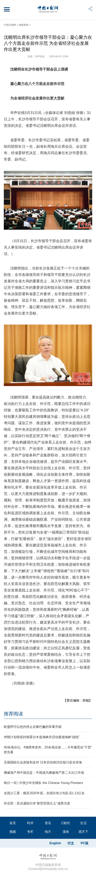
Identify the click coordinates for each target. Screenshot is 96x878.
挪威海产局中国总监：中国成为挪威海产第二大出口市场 (44, 772)
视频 (12, 831)
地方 (48, 831)
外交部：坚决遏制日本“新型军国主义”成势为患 (37, 803)
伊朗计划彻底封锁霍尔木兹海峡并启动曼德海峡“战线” (42, 737)
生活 (83, 823)
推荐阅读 (13, 713)
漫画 (66, 831)
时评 (30, 823)
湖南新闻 (23, 25)
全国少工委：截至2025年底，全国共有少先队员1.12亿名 (44, 793)
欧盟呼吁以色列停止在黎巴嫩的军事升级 (33, 726)
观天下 (83, 831)
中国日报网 (10, 25)
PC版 (84, 843)
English (55, 843)
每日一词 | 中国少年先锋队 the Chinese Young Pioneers (43, 783)
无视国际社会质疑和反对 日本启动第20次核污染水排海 (43, 762)
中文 (71, 843)
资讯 (48, 823)
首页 (12, 823)
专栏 (30, 831)
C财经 (65, 823)
